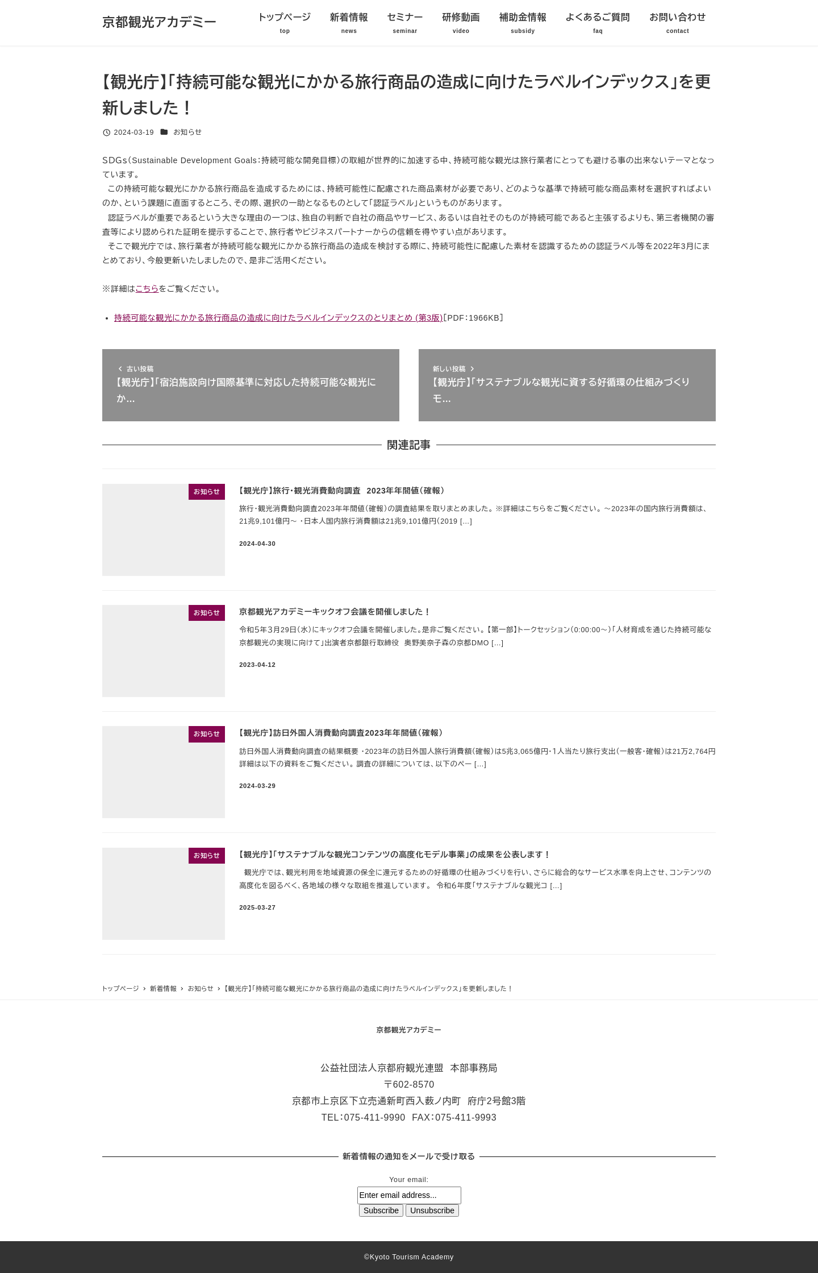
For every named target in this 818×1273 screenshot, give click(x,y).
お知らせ (187, 132)
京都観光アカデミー (159, 22)
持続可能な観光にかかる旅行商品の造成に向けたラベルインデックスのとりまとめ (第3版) (278, 317)
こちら (147, 288)
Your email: (408, 1180)
